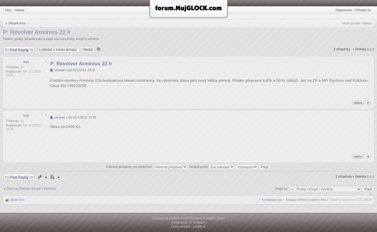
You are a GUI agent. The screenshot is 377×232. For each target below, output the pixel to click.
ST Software (197, 222)
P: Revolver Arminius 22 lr (37, 32)
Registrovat (344, 10)
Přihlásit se (363, 10)
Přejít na (281, 189)
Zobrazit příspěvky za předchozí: (146, 166)
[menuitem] (306, 199)
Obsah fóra (17, 23)
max (26, 62)
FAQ (8, 10)
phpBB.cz (199, 226)
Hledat (19, 10)
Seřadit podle (212, 166)
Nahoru (367, 23)
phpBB (173, 218)
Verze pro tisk (351, 23)
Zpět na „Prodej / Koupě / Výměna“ (31, 188)
